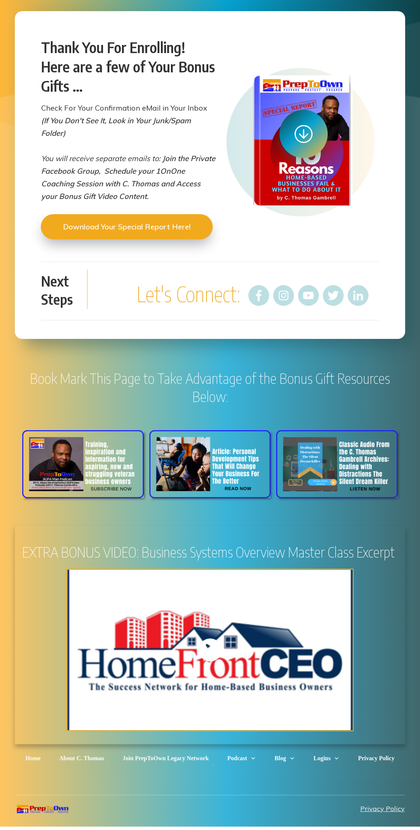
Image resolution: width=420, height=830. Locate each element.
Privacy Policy (382, 808)
